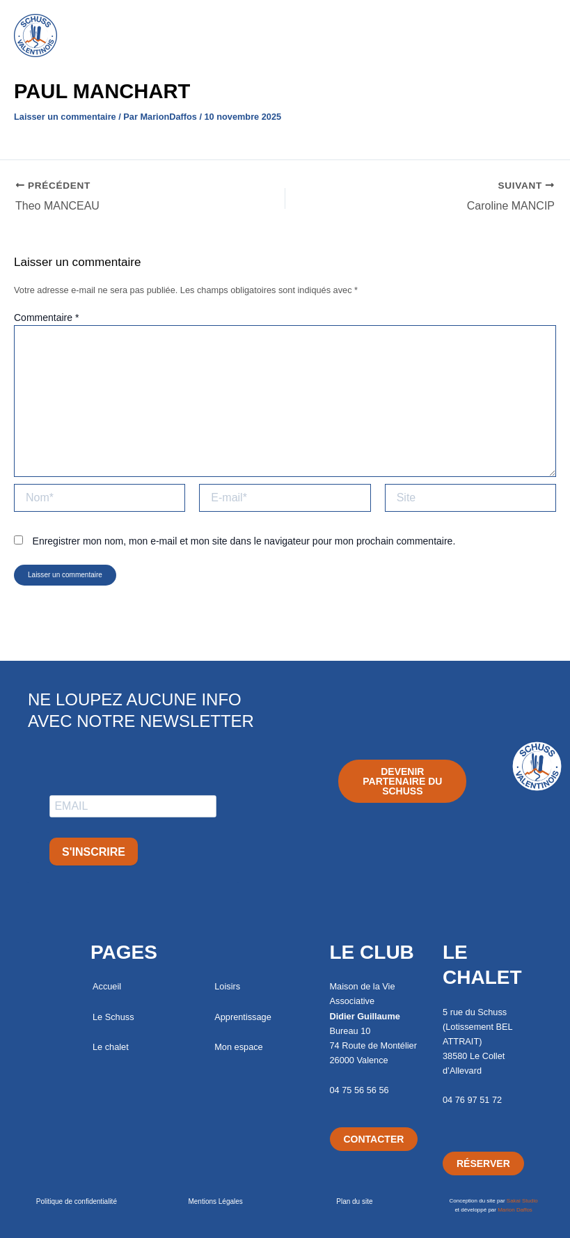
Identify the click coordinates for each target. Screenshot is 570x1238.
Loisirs (227, 986)
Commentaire (46, 317)
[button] (285, 18)
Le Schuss (113, 1017)
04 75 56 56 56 (359, 1090)
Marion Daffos (515, 1210)
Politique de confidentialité (76, 1201)
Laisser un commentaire (65, 116)
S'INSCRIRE (93, 852)
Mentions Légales (215, 1201)
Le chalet (111, 1047)
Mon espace (238, 1047)
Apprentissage (242, 1017)
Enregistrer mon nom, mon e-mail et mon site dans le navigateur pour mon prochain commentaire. (244, 541)
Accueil (107, 986)
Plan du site (354, 1201)
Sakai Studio (522, 1201)
